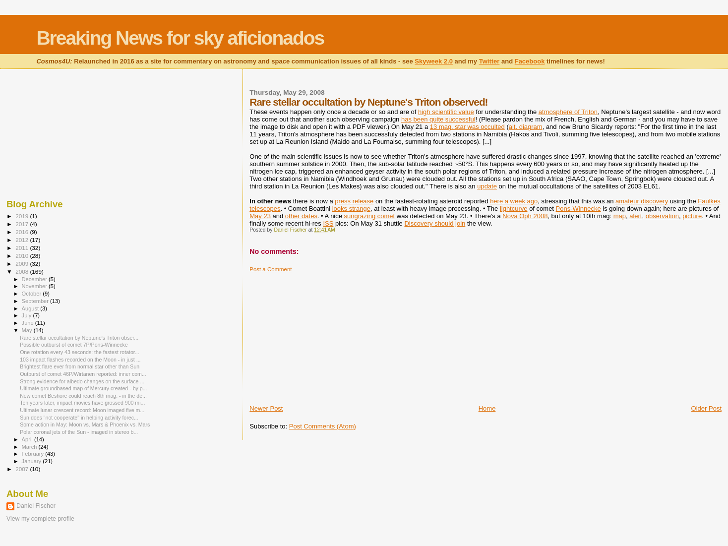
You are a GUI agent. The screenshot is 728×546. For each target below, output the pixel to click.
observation (662, 216)
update (487, 186)
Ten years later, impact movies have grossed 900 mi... (82, 403)
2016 (22, 232)
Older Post (706, 408)
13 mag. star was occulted (467, 126)
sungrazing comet (369, 216)
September (36, 301)
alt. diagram (526, 126)
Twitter (489, 61)
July (27, 315)
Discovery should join (434, 223)
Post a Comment (270, 269)
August (31, 308)
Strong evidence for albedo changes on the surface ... (82, 381)
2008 (22, 271)
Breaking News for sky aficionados (180, 38)
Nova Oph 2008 (524, 216)
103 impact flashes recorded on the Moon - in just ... (80, 360)
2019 (22, 216)
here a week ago (514, 201)
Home (487, 408)
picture (692, 216)
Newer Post (266, 408)
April (28, 439)
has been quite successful (438, 119)
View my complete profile (40, 518)
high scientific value (446, 112)
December (35, 279)
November (35, 286)
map (619, 216)
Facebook (530, 61)
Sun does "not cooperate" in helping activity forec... (79, 418)
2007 (22, 469)
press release (354, 201)
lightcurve (514, 208)
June (28, 323)
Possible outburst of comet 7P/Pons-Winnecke (74, 345)
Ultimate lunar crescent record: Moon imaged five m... (82, 410)
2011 (22, 247)
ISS (328, 223)
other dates (301, 216)
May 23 (260, 216)
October (32, 294)
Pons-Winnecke (578, 208)
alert (635, 216)
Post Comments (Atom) (322, 426)
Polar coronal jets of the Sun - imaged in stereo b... (79, 432)
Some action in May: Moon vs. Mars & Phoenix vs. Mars (85, 424)
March (30, 447)
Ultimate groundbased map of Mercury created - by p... (83, 388)
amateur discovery (641, 201)
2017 (22, 224)
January (32, 461)
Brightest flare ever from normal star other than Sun (79, 366)
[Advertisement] (323, 335)
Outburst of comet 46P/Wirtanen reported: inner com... (83, 374)
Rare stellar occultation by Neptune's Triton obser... (79, 338)
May (28, 330)
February (34, 454)
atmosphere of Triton (568, 112)
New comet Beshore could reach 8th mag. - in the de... (83, 396)
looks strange (351, 208)
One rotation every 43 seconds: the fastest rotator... (79, 352)
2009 (22, 263)
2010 (22, 255)
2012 (22, 240)
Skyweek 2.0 (434, 61)
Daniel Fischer (36, 505)
